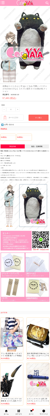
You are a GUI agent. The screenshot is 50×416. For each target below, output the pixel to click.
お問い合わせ (7, 124)
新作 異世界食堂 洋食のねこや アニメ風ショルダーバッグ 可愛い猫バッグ (38, 356)
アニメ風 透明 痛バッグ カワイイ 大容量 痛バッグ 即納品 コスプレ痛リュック (11, 356)
